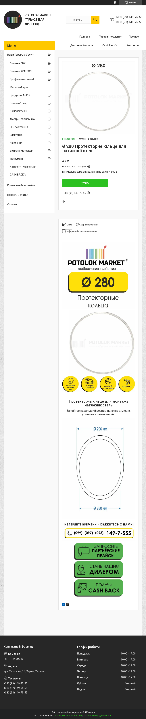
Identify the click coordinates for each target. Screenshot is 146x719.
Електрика (16, 134)
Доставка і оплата (81, 45)
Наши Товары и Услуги (20, 54)
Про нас (134, 36)
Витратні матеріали (21, 150)
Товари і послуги (109, 36)
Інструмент (16, 158)
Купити (85, 183)
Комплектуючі (18, 111)
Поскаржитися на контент (68, 715)
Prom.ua (90, 712)
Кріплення (16, 142)
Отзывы (12, 204)
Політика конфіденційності (98, 715)
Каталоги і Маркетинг (23, 166)
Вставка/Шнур (18, 103)
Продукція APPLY (20, 95)
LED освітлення (19, 127)
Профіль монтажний (22, 79)
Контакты (132, 45)
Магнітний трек (19, 87)
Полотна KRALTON (21, 71)
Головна (84, 36)
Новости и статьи (17, 194)
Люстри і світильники (22, 119)
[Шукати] (95, 20)
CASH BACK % (18, 174)
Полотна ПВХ (18, 63)
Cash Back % (109, 45)
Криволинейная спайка (21, 185)
